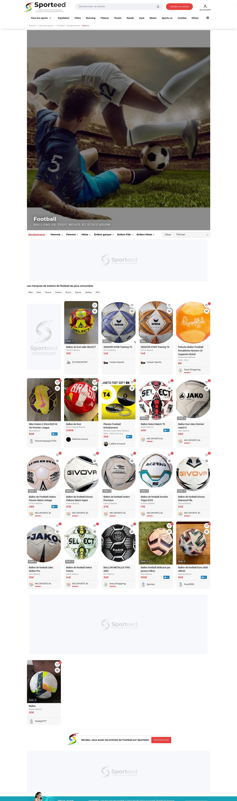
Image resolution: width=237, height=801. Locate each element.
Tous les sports (39, 18)
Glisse (195, 18)
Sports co (167, 18)
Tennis (117, 18)
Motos (153, 18)
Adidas (88, 292)
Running (90, 18)
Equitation (63, 18)
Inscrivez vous (161, 740)
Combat (182, 18)
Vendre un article (179, 7)
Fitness (105, 18)
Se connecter (205, 7)
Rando (130, 18)
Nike (30, 292)
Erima (68, 292)
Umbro (58, 292)
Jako (39, 292)
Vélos (78, 18)
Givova (48, 292)
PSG (98, 292)
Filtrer (168, 235)
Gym (141, 18)
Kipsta (78, 292)
